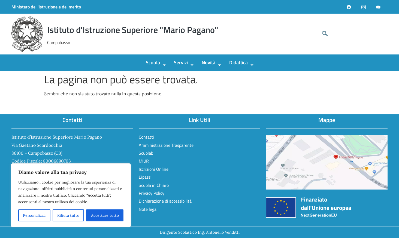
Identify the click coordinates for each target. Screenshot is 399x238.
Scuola (156, 63)
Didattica (241, 63)
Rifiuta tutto (68, 215)
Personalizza (34, 215)
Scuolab (146, 153)
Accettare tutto (105, 215)
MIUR (144, 161)
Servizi (184, 63)
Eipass (144, 177)
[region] (71, 195)
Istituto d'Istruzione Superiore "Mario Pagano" (132, 29)
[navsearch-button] (322, 34)
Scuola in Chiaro (154, 185)
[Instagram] (363, 7)
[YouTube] (378, 7)
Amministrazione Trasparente (166, 145)
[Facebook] (349, 7)
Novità (211, 63)
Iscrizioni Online (153, 169)
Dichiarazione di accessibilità (165, 201)
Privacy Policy (151, 193)
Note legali (149, 209)
